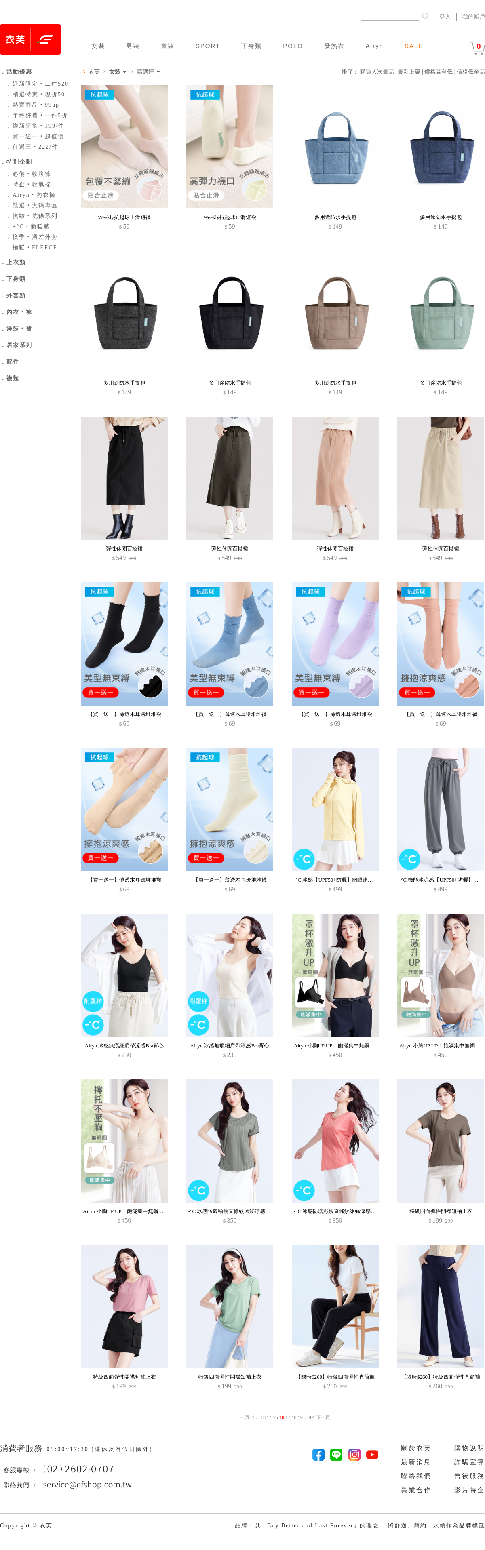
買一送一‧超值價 (35, 136)
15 (275, 1417)
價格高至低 (438, 72)
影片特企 (469, 1490)
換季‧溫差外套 (32, 237)
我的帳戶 (473, 17)
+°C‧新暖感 (28, 226)
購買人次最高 (377, 72)
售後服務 (469, 1475)
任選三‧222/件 (32, 147)
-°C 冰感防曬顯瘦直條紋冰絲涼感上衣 (232, 1211)
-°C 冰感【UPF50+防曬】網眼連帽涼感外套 (344, 880)
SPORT (208, 45)
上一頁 (242, 1417)
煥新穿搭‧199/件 (35, 126)
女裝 (98, 45)
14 (269, 1417)
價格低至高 (471, 72)
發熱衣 (334, 45)
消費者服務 (22, 1448)
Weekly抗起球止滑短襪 (124, 217)
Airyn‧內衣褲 (31, 195)
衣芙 (94, 72)
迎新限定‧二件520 (37, 84)
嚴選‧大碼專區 (32, 205)
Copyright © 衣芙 (26, 1526)
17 (287, 1417)
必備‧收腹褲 (28, 174)
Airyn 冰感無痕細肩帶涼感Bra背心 (124, 1045)
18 (293, 1417)
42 (311, 1417)
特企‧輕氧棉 (28, 184)
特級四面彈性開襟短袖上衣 (440, 1211)
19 (300, 1417)
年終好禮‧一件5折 (37, 115)
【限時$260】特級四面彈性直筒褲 (335, 1377)
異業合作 (416, 1490)
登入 (445, 17)
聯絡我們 (416, 1475)
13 (263, 1417)
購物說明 (469, 1448)
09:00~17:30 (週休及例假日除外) (99, 1449)
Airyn (375, 45)
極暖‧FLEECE (31, 247)
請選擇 (145, 72)
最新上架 (409, 72)
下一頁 (323, 1417)
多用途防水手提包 (335, 217)
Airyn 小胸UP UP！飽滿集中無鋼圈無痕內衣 (345, 1045)
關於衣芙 (416, 1448)
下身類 (251, 45)
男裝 (133, 45)
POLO (293, 45)
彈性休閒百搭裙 (124, 548)
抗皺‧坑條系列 (32, 216)
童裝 (168, 45)
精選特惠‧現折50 (35, 94)
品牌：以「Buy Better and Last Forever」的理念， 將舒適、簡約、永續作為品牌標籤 (360, 1526)
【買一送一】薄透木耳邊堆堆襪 (124, 714)
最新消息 (416, 1462)
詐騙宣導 (469, 1462)
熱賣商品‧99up (32, 105)
